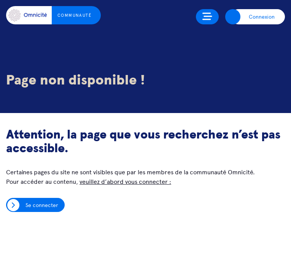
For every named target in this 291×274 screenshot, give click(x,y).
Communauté (74, 15)
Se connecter (41, 205)
